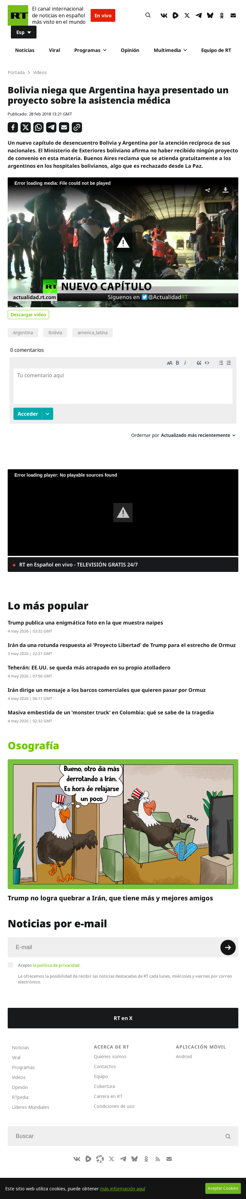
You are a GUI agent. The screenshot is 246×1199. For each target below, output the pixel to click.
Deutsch (119, 1173)
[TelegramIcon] (198, 15)
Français (169, 1173)
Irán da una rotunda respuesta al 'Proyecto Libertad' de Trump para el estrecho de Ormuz (122, 638)
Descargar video (28, 314)
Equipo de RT (216, 50)
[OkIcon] (222, 15)
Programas (90, 50)
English (144, 1173)
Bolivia (55, 332)
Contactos (105, 1060)
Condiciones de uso (114, 1100)
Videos (19, 1071)
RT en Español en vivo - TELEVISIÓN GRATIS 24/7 (78, 558)
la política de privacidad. (57, 959)
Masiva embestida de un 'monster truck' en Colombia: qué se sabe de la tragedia (111, 706)
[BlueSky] (210, 15)
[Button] (148, 15)
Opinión (130, 50)
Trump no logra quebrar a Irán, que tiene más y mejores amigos (110, 892)
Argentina (23, 332)
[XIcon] (187, 15)
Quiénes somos (110, 1050)
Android (184, 1050)
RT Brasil (70, 1173)
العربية (94, 1173)
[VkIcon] (164, 15)
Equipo (101, 1070)
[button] (123, 242)
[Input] (123, 941)
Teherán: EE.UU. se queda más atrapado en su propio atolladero (89, 661)
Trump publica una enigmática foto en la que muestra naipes (85, 616)
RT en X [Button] (123, 1012)
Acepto (49, 959)
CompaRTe (40, 1173)
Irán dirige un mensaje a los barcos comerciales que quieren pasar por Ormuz (107, 683)
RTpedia (20, 1091)
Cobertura (104, 1080)
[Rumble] (175, 15)
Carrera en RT (108, 1090)
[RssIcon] (157, 1153)
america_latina (93, 332)
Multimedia (170, 50)
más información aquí (122, 1188)
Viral (54, 50)
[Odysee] (100, 1153)
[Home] (18, 15)
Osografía (33, 739)
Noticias (25, 50)
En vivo (102, 15)
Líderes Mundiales (30, 1101)
